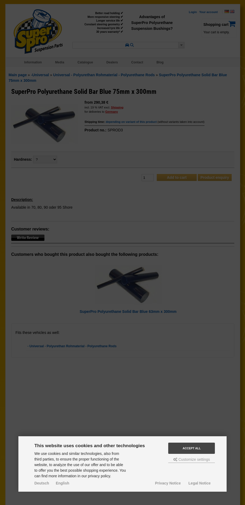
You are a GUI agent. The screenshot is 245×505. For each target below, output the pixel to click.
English (62, 483)
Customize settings (191, 459)
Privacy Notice (168, 483)
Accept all (192, 448)
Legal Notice (199, 483)
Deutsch (41, 483)
